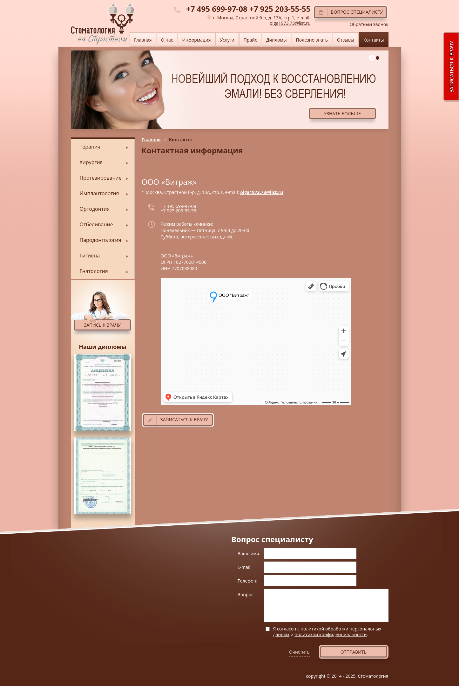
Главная (151, 140)
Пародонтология (100, 239)
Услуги (227, 40)
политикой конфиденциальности (330, 634)
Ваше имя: (249, 553)
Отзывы (345, 40)
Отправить (354, 652)
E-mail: (245, 567)
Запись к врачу (102, 325)
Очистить (299, 652)
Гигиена (90, 255)
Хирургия (91, 162)
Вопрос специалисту (357, 12)
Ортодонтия (95, 208)
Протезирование (101, 177)
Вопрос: (246, 594)
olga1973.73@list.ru (261, 192)
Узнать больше (342, 113)
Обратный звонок (368, 24)
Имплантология (99, 193)
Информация (196, 40)
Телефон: (247, 581)
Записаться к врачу (184, 419)
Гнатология (94, 271)
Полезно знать (312, 40)
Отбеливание (96, 224)
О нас (167, 40)
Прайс (250, 40)
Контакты (373, 40)
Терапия (90, 146)
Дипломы (276, 40)
